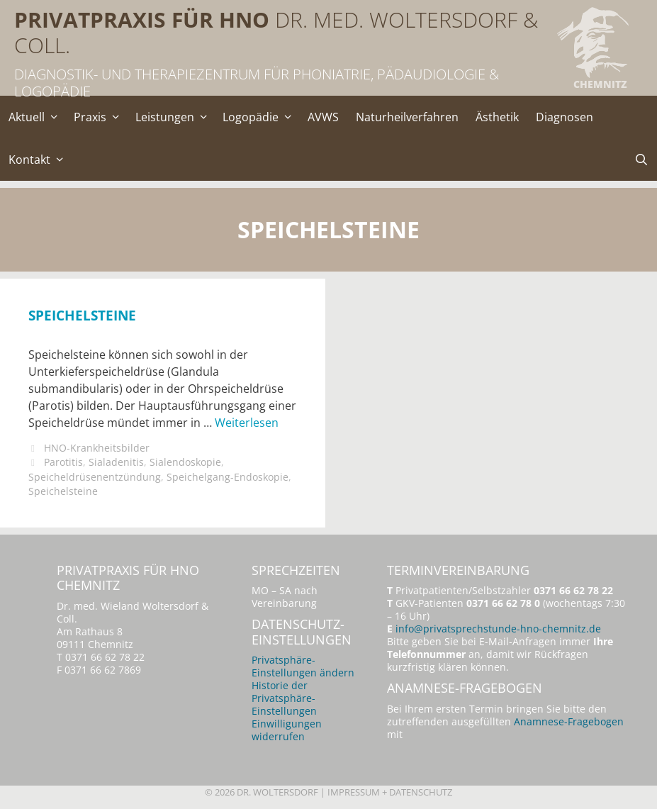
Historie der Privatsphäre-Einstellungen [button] (284, 698)
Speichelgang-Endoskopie (227, 477)
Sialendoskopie (185, 462)
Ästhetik (497, 117)
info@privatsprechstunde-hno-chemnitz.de (498, 628)
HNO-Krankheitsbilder (97, 447)
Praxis (100, 117)
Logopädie (261, 117)
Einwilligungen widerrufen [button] (287, 730)
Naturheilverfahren (407, 117)
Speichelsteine (82, 315)
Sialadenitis (116, 462)
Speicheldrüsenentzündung (94, 477)
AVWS (323, 117)
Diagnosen (564, 117)
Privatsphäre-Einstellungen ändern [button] (303, 666)
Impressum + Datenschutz (389, 792)
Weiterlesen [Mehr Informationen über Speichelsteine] (247, 422)
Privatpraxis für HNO (141, 19)
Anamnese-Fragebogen (569, 721)
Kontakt (40, 159)
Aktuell (37, 117)
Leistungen (175, 117)
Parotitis (63, 462)
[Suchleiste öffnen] (641, 159)
